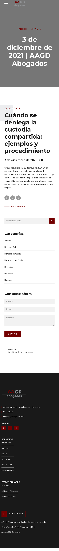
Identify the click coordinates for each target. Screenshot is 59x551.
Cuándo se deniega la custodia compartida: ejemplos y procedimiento (27, 133)
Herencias (9, 274)
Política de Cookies (9, 499)
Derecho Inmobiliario (14, 261)
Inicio (22, 29)
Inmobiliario (6, 444)
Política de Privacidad (10, 494)
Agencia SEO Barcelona (10, 535)
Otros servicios (7, 473)
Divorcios (12, 108)
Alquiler (8, 240)
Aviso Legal (6, 488)
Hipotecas (9, 281)
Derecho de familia (12, 254)
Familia (4, 456)
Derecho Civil (10, 247)
